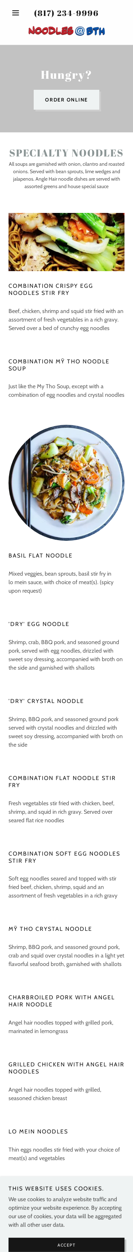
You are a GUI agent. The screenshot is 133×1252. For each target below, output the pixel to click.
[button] (17, 13)
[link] (66, 31)
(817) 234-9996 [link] (66, 13)
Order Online (66, 100)
